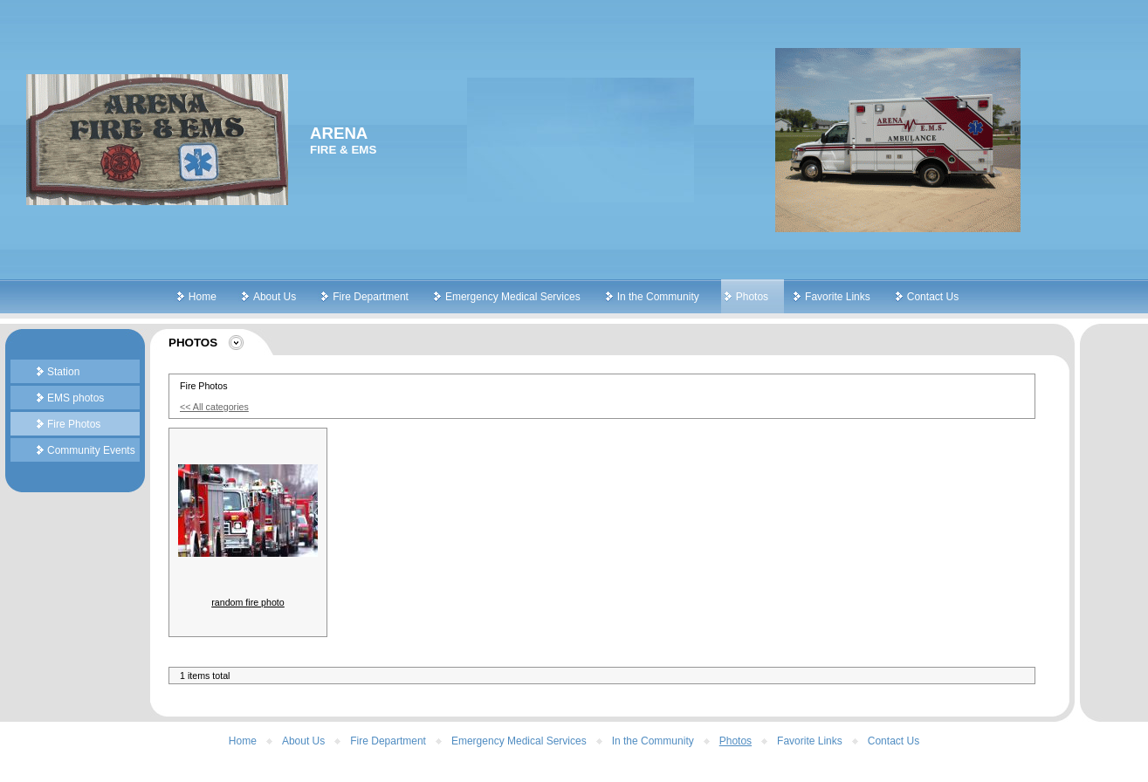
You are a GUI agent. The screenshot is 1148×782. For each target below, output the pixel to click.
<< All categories (214, 406)
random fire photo (248, 602)
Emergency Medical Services (513, 297)
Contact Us (933, 297)
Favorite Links (837, 297)
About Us (274, 297)
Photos (752, 297)
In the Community (658, 297)
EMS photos (75, 398)
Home (203, 297)
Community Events (91, 450)
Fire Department (371, 297)
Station (63, 372)
